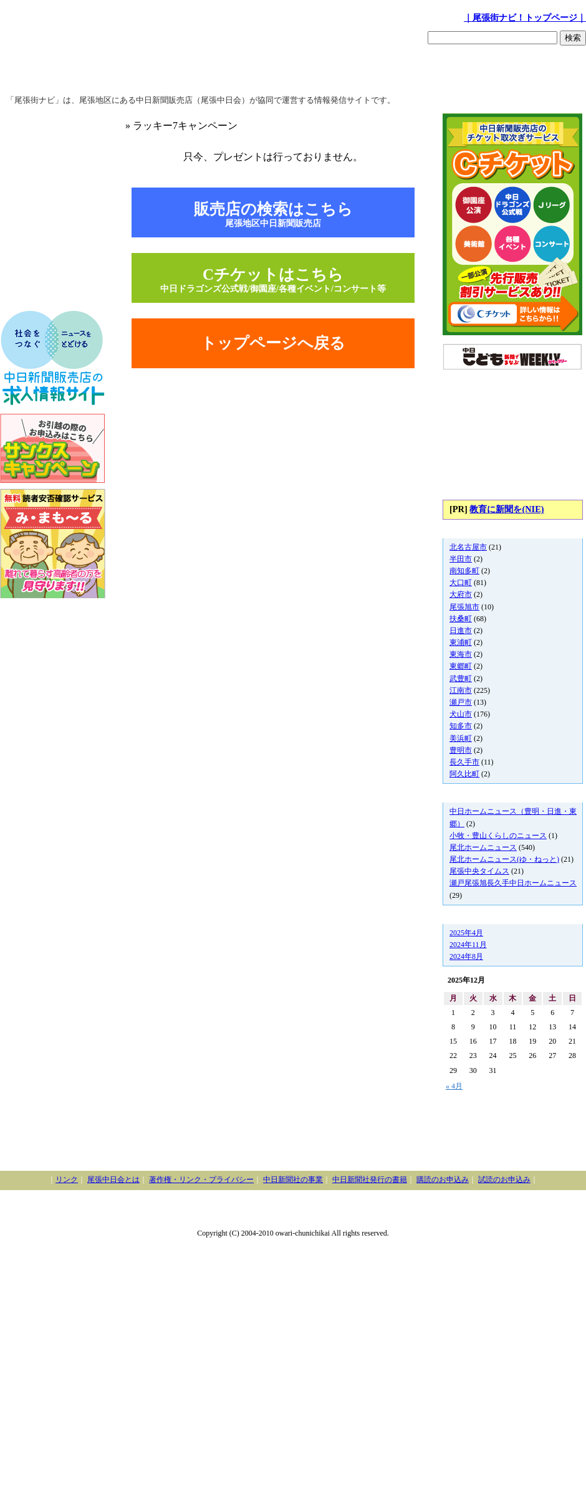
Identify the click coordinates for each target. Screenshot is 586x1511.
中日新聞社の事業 (293, 1179)
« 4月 (454, 1086)
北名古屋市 (468, 547)
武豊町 (460, 678)
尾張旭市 (464, 607)
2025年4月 (466, 932)
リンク (66, 1179)
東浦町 (460, 642)
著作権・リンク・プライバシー (201, 1179)
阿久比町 (464, 774)
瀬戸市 (460, 702)
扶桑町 (460, 618)
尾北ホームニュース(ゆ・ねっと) (504, 859)
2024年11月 (468, 944)
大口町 (460, 582)
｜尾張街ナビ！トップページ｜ (525, 17)
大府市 (460, 594)
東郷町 (460, 666)
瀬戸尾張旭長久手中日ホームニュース (513, 883)
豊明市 (460, 750)
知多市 (460, 726)
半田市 (460, 559)
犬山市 (460, 714)
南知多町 (464, 570)
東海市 (460, 654)
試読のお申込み (504, 1179)
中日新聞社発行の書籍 (369, 1179)
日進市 (460, 630)
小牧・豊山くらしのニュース (498, 835)
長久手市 (464, 762)
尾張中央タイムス (479, 871)
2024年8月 (466, 956)
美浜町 (460, 738)
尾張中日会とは (113, 1179)
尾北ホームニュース (483, 847)
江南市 (460, 690)
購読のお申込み (442, 1179)
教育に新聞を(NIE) (506, 509)
